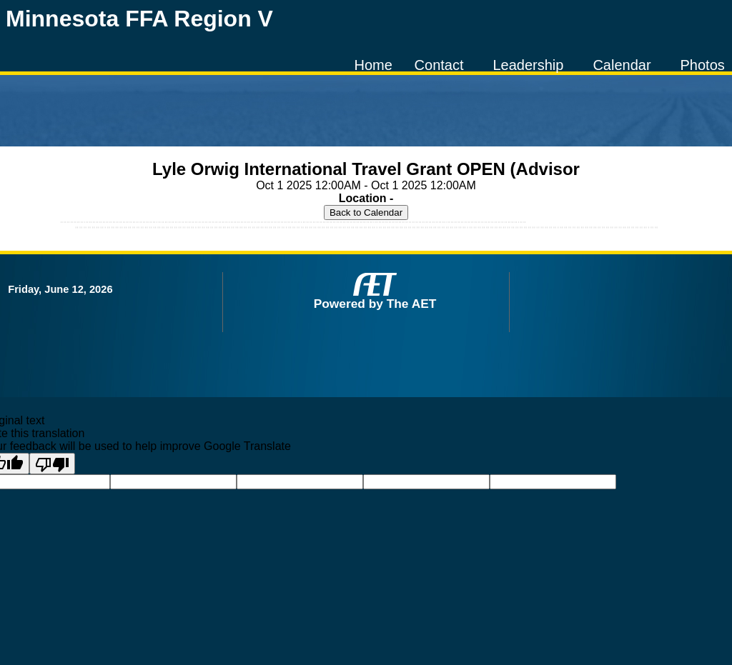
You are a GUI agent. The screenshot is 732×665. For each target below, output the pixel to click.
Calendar (622, 65)
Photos (703, 65)
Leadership (528, 65)
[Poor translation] (52, 463)
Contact (439, 65)
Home (373, 65)
